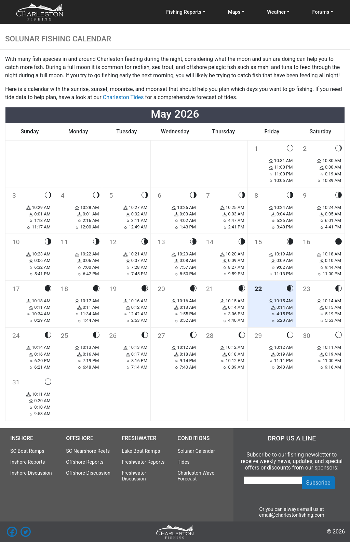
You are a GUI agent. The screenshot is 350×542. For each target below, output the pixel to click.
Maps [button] (234, 12)
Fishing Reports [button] (183, 12)
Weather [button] (276, 12)
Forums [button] (320, 12)
